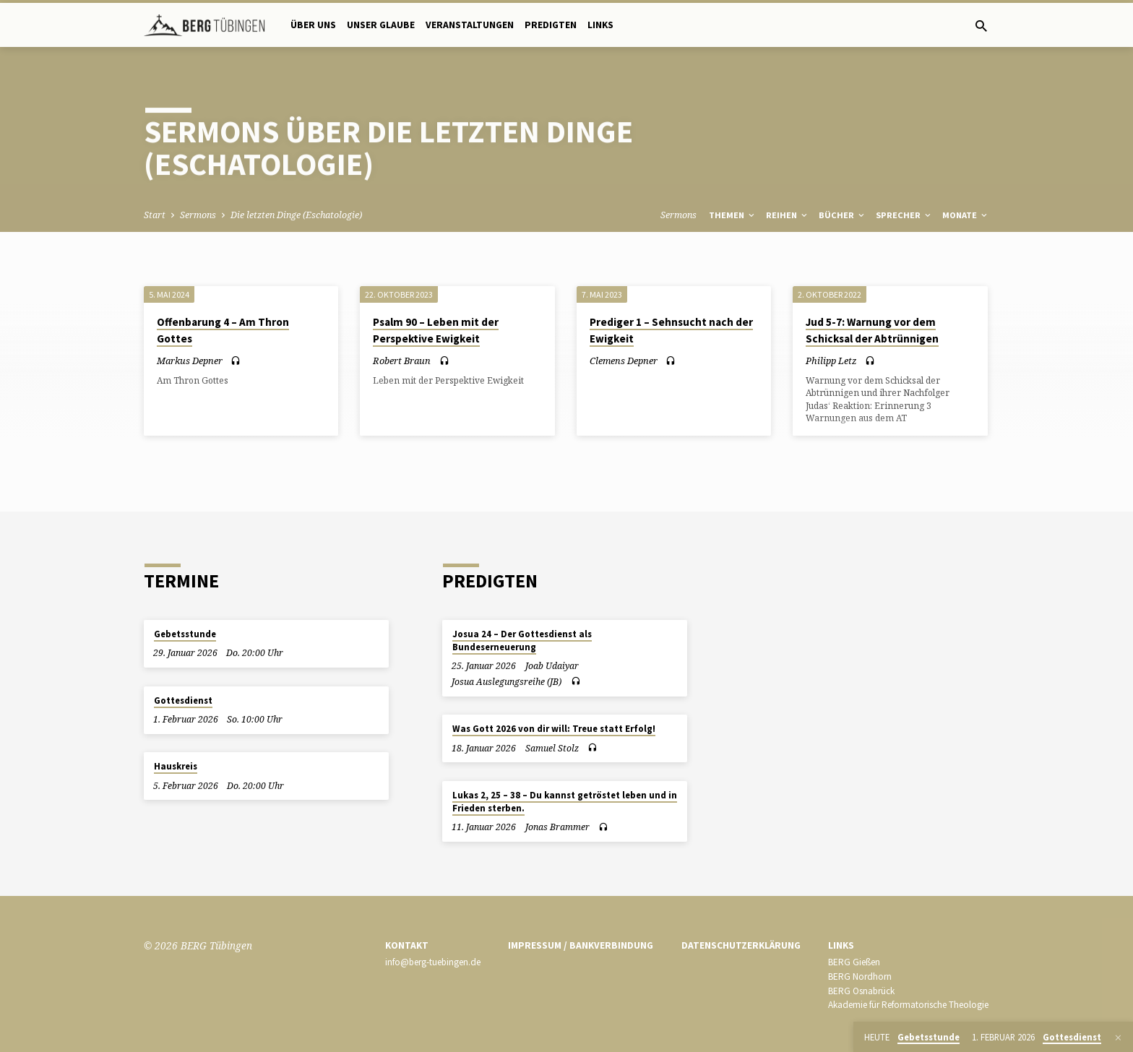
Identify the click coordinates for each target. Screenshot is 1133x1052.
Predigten (551, 25)
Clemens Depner (624, 360)
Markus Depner (190, 360)
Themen (733, 215)
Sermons (198, 215)
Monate (965, 215)
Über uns (313, 25)
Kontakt (406, 945)
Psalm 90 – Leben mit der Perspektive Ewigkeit (436, 330)
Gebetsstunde (185, 634)
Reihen (787, 215)
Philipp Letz (831, 360)
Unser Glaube (381, 25)
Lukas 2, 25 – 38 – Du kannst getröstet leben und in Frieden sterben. (564, 801)
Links (600, 25)
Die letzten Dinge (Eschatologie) (296, 215)
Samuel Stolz (552, 748)
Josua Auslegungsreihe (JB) (506, 682)
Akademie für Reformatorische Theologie (908, 1005)
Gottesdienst (183, 700)
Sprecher (904, 215)
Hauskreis (175, 766)
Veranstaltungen (470, 25)
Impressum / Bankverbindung (580, 945)
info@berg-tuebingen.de (433, 962)
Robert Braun (402, 360)
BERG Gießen (854, 962)
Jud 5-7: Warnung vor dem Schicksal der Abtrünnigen (872, 330)
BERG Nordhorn (860, 976)
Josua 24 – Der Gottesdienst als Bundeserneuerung (522, 640)
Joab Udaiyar (552, 666)
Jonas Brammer (557, 827)
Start (154, 215)
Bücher (842, 215)
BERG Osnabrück (861, 991)
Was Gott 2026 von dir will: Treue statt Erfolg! (553, 729)
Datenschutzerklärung (741, 945)
